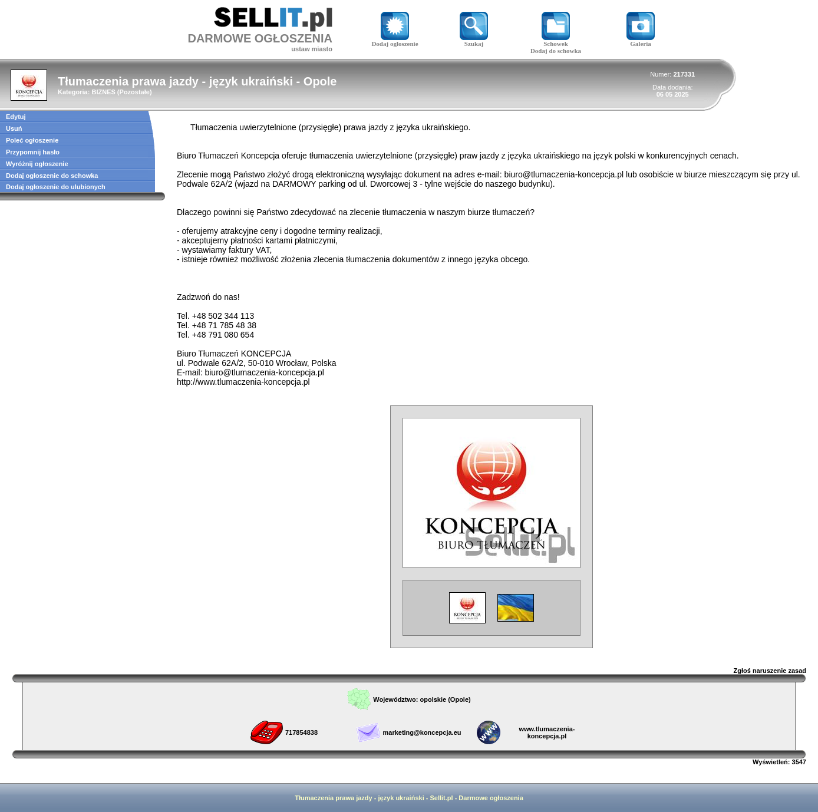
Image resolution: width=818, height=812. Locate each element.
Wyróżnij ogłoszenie (37, 163)
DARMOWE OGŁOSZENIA (259, 38)
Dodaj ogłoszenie (394, 40)
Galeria (640, 40)
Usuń (14, 128)
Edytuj (16, 116)
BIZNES (103, 91)
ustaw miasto (311, 48)
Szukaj (474, 40)
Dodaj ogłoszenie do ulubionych (55, 186)
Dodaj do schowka (555, 50)
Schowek (556, 40)
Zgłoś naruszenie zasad (770, 670)
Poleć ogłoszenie (32, 140)
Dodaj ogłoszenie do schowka (52, 175)
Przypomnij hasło (33, 152)
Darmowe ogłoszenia (491, 797)
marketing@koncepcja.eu (421, 732)
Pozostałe (135, 91)
